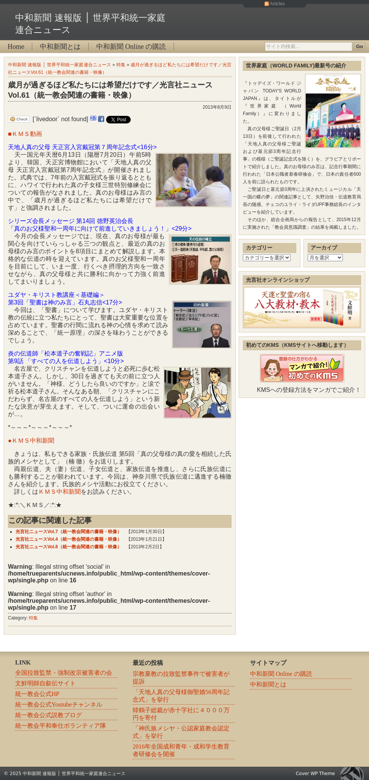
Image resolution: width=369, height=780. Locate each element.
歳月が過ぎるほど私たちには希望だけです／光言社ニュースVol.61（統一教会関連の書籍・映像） (110, 90)
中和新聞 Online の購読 (131, 46)
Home (16, 46)
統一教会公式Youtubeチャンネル (58, 704)
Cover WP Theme (315, 773)
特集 (120, 64)
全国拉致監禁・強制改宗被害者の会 (63, 672)
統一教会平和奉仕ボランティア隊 (60, 725)
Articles (277, 3)
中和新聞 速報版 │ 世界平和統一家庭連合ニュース (59, 64)
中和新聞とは (60, 46)
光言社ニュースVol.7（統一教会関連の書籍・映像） (69, 531)
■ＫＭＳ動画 (25, 134)
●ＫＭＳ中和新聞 (31, 440)
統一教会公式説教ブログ (48, 715)
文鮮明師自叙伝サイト (45, 683)
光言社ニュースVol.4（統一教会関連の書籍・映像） (69, 539)
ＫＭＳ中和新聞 (59, 491)
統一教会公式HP (37, 694)
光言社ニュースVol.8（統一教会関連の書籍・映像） (69, 546)
